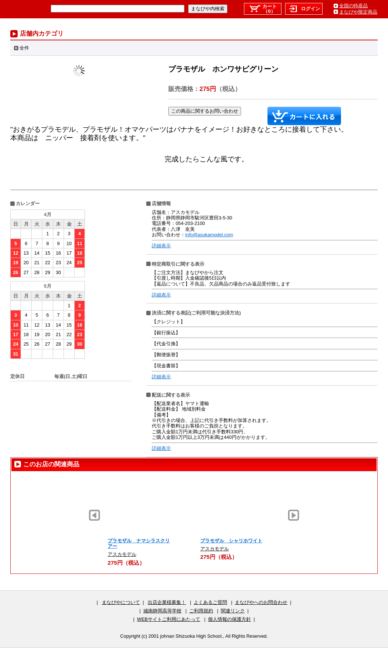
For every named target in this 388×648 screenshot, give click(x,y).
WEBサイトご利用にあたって (168, 619)
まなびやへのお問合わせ (261, 602)
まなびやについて (121, 602)
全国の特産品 (353, 5)
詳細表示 (161, 245)
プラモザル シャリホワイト (231, 540)
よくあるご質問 (210, 602)
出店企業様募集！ (167, 602)
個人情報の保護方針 (229, 619)
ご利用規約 (201, 611)
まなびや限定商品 (358, 12)
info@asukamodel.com (209, 234)
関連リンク (233, 611)
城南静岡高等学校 (162, 611)
